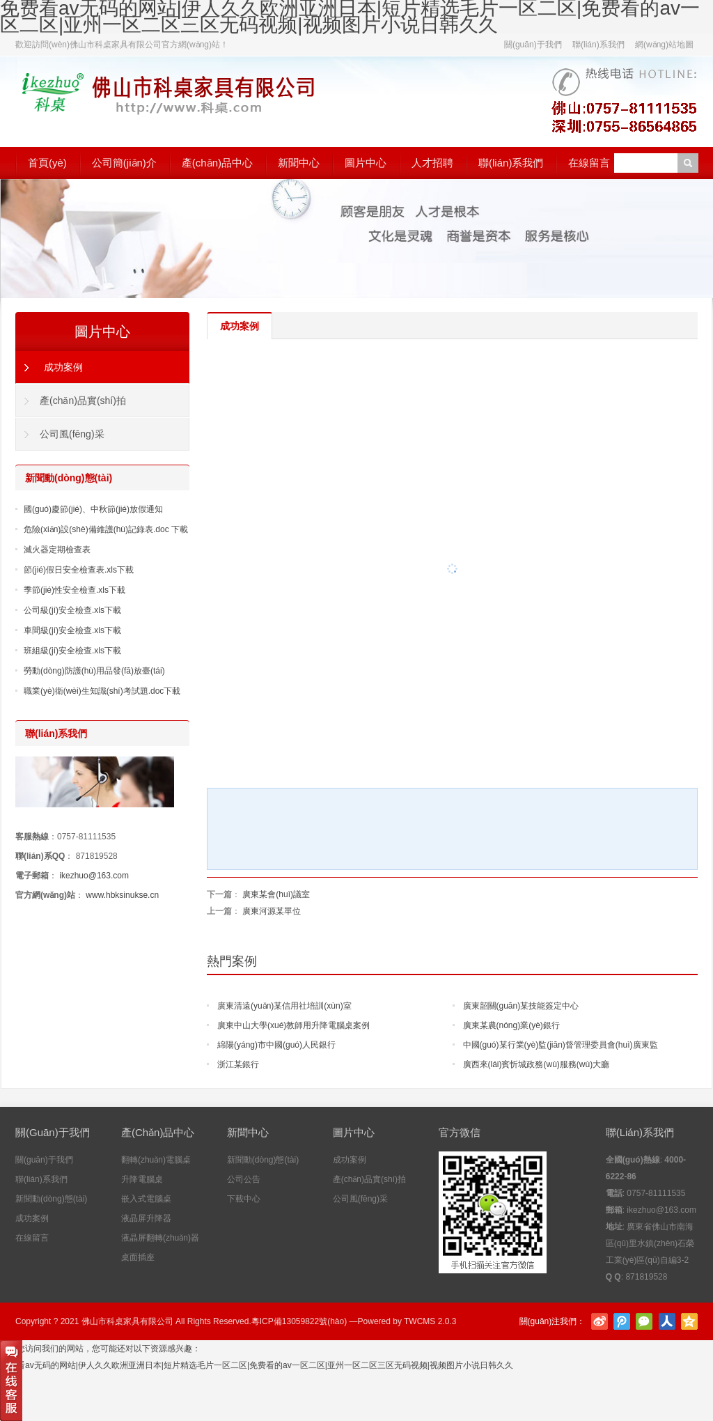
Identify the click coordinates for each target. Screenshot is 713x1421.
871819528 (97, 856)
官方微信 (644, 1321)
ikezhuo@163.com (94, 875)
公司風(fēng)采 (72, 434)
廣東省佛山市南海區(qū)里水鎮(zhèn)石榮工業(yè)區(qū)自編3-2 (650, 1243)
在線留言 (589, 163)
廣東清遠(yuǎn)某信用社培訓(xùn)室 (284, 1006)
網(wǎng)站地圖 (664, 44)
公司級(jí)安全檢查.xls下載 (72, 610)
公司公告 (243, 1179)
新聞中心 (299, 163)
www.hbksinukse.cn (122, 895)
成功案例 (63, 367)
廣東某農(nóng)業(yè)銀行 (511, 1025)
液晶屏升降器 (146, 1218)
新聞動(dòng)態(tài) (51, 1199)
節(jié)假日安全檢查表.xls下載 (79, 570)
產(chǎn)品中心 (217, 163)
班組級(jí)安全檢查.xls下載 (72, 650)
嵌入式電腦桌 (146, 1199)
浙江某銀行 (238, 1064)
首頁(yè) (47, 163)
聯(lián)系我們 (598, 44)
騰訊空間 (689, 1321)
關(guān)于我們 (533, 44)
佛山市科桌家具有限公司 (127, 1321)
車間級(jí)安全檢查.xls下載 (72, 630)
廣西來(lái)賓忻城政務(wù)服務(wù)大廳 (536, 1064)
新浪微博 (599, 1321)
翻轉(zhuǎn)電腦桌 (156, 1160)
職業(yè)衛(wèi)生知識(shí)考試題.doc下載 (102, 691)
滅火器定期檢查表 (57, 549)
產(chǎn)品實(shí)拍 (83, 400)
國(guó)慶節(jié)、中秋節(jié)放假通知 (93, 509)
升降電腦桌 (142, 1179)
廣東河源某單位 (271, 911)
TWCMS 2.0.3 (430, 1321)
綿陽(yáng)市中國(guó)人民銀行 (276, 1045)
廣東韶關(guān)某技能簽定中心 (521, 1006)
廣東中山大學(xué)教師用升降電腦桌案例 (293, 1025)
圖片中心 (365, 163)
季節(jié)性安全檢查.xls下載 (74, 590)
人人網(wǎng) (667, 1321)
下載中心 (243, 1199)
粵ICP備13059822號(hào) (299, 1321)
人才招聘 (432, 163)
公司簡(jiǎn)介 (124, 163)
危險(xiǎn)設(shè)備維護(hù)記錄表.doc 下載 (106, 529)
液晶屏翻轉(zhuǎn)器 (160, 1238)
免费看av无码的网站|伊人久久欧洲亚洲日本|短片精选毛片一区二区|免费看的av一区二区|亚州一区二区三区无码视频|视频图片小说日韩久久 (256, 1365)
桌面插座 (138, 1257)
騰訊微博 (621, 1321)
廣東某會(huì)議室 (276, 894)
